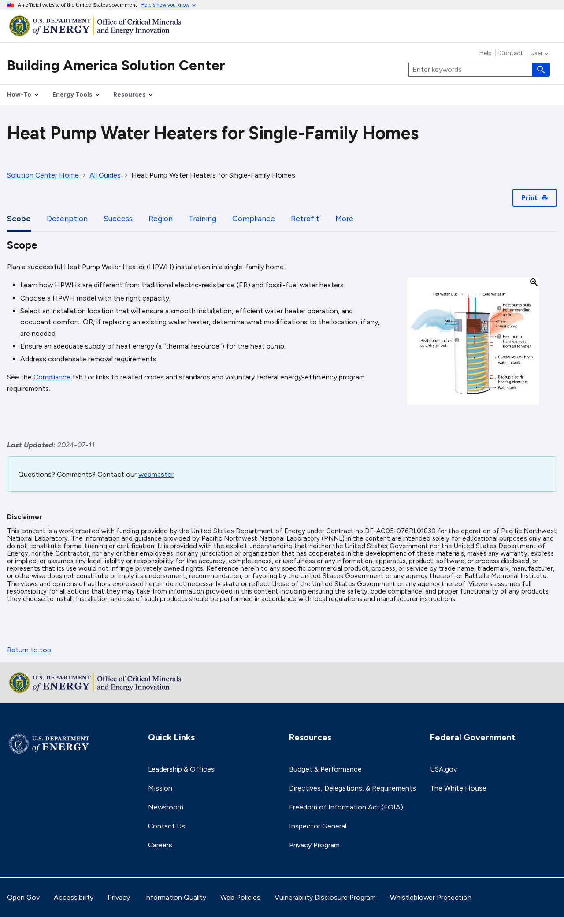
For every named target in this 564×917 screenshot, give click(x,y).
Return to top (29, 650)
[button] (473, 341)
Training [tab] (202, 218)
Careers (160, 845)
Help (485, 53)
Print (534, 197)
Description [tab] (67, 218)
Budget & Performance (325, 769)
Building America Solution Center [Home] (116, 65)
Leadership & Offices (181, 769)
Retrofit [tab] (305, 218)
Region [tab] (160, 218)
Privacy (119, 897)
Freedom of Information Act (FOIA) (346, 807)
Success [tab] (118, 218)
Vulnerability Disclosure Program (325, 897)
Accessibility (73, 897)
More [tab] (344, 218)
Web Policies (240, 897)
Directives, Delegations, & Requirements (352, 788)
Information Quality (175, 897)
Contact (511, 53)
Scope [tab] (19, 218)
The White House (458, 788)
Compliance (51, 377)
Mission (160, 788)
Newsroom (165, 807)
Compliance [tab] (253, 218)
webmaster (156, 474)
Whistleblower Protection (430, 897)
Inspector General (317, 826)
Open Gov (23, 897)
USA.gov (443, 769)
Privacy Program (314, 845)
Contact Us (166, 826)
